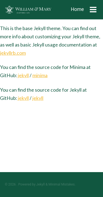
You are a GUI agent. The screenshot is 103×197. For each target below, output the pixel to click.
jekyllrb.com (13, 53)
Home (77, 9)
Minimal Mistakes (61, 184)
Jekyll (40, 184)
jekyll (23, 75)
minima (40, 75)
